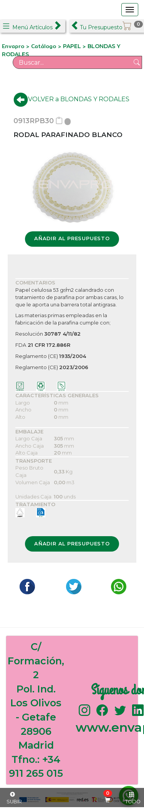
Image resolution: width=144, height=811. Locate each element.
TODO (133, 798)
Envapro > (16, 46)
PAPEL (73, 46)
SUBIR (14, 798)
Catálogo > (47, 46)
